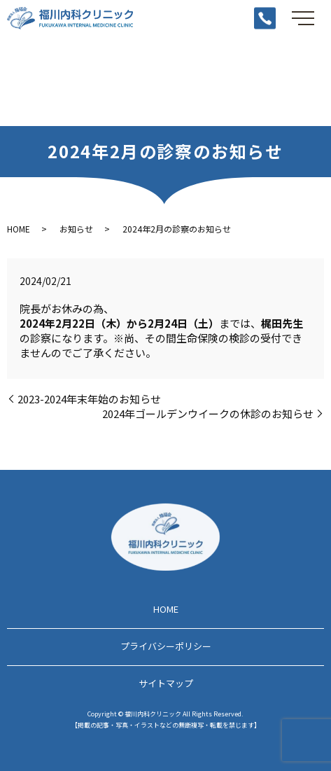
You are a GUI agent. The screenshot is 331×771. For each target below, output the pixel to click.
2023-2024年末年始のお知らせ (89, 398)
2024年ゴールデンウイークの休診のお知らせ (208, 413)
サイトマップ (166, 683)
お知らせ (76, 229)
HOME (18, 229)
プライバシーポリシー (165, 646)
